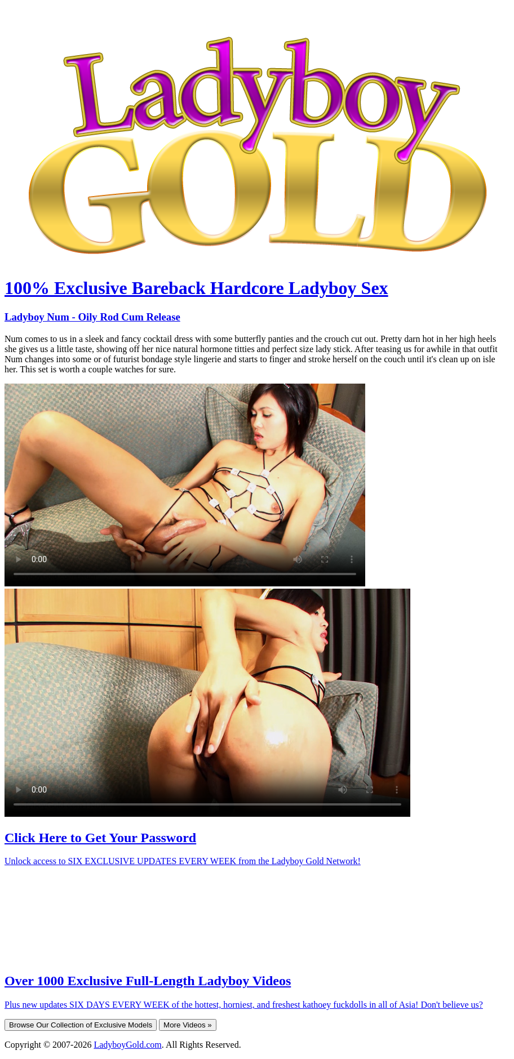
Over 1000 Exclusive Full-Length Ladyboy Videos (148, 980)
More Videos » (187, 1025)
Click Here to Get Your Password (100, 837)
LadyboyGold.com (127, 1044)
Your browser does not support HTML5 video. (185, 485)
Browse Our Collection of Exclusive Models (80, 1025)
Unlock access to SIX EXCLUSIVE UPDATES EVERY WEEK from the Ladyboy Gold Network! (183, 861)
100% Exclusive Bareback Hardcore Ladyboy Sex (196, 288)
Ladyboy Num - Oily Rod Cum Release (92, 317)
